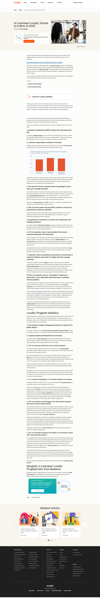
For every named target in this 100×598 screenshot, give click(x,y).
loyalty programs (31, 303)
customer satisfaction (46, 393)
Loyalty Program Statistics (34, 86)
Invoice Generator (49, 566)
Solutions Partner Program (78, 569)
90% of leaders (68, 145)
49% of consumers (42, 338)
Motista (46, 262)
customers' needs (43, 69)
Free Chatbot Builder (33, 559)
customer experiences (49, 414)
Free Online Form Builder (34, 557)
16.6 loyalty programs (66, 382)
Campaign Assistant (50, 575)
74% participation (64, 348)
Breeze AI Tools (17, 557)
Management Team (63, 557)
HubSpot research (37, 135)
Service (20, 10)
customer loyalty (54, 65)
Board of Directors (63, 559)
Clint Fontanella (24, 29)
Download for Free (29, 41)
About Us (61, 553)
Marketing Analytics (33, 564)
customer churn (31, 241)
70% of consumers (53, 445)
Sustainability (62, 566)
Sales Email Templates (33, 555)
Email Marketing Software (19, 566)
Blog (60, 564)
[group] (29, 524)
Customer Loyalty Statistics (35, 83)
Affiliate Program (76, 576)
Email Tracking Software (18, 559)
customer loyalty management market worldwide (55, 330)
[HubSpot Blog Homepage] (17, 2)
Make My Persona (49, 559)
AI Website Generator (18, 564)
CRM (47, 202)
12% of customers (47, 427)
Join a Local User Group (77, 555)
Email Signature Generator (51, 561)
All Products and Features (19, 553)
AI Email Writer (17, 570)
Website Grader (49, 557)
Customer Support (76, 553)
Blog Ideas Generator (50, 564)
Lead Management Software (19, 568)
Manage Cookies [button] (67, 591)
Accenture (39, 291)
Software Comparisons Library (52, 570)
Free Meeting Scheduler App (19, 555)
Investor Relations (63, 561)
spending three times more (37, 195)
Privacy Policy (40, 591)
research (38, 389)
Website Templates (50, 572)
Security (47, 591)
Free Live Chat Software (33, 561)
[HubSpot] (50, 586)
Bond (28, 357)
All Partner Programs (77, 567)
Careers (61, 555)
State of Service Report (44, 225)
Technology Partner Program (78, 571)
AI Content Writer (17, 561)
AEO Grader (48, 555)
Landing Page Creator (50, 577)
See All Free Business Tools (51, 553)
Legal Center (32, 591)
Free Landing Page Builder (34, 566)
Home (15, 10)
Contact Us (62, 568)
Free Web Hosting (32, 568)
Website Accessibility (56, 591)
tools (70, 248)
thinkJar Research (60, 239)
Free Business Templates (51, 568)
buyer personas (38, 202)
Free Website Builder (33, 553)
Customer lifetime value (33, 266)
